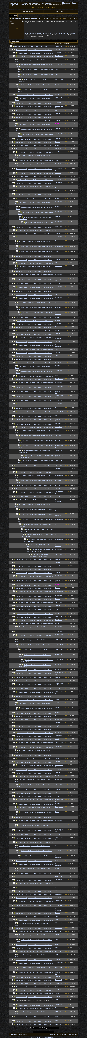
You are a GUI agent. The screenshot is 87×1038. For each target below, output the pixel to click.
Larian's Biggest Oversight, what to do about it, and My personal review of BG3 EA (50, 33)
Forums (24, 3)
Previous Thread (26, 12)
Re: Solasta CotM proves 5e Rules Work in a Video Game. (31, 18)
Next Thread (60, 12)
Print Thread (13, 15)
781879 (75, 18)
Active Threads (51, 7)
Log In (74, 3)
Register (66, 3)
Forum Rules (14, 1034)
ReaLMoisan (54, 18)
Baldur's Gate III (34, 3)
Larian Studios (14, 3)
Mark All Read (23, 1034)
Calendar (41, 7)
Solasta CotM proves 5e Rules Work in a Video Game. (31, 46)
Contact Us (54, 1034)
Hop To (30, 1027)
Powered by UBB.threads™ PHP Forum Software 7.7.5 (43, 1037)
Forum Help (63, 1034)
